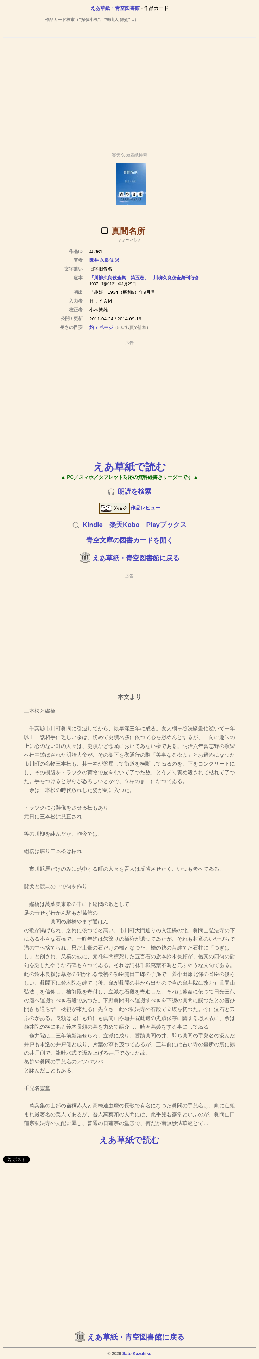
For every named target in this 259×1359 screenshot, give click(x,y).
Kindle (93, 524)
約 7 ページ (101, 327)
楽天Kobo (124, 524)
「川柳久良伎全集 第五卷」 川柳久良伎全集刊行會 (144, 277)
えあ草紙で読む (129, 466)
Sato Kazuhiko (137, 1353)
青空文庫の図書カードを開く (129, 540)
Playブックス (166, 524)
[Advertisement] (129, 92)
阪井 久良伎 (101, 260)
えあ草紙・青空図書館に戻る (136, 558)
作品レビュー (129, 507)
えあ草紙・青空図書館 (115, 8)
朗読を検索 (134, 491)
